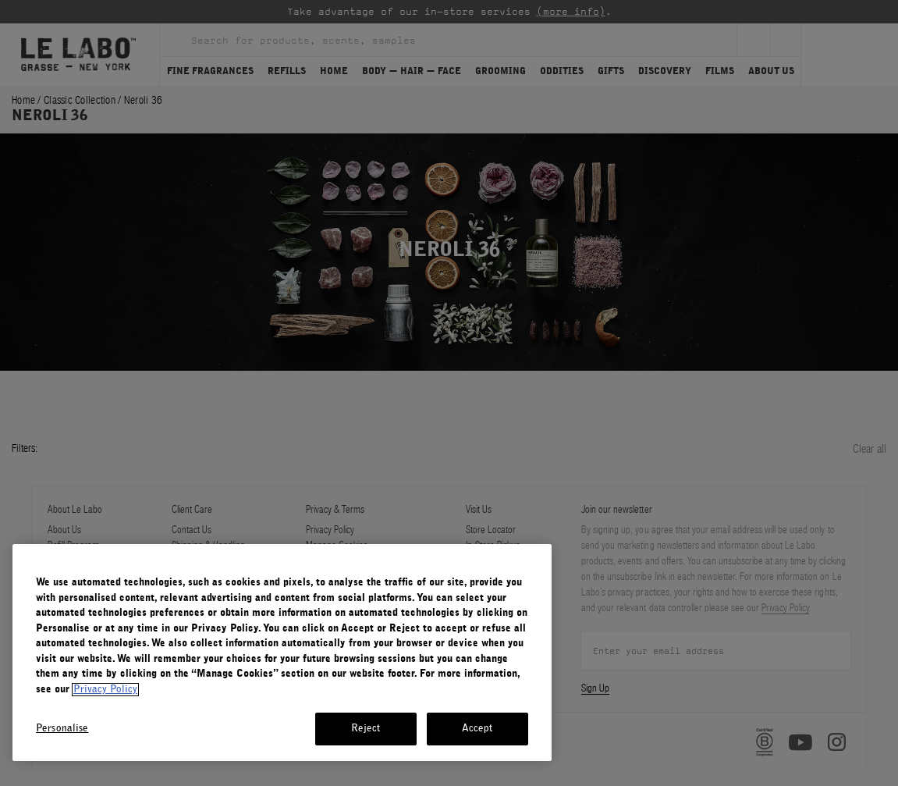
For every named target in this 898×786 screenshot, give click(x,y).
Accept (477, 729)
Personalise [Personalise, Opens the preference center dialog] (62, 729)
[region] (282, 652)
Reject (366, 729)
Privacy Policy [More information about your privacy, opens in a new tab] (105, 690)
